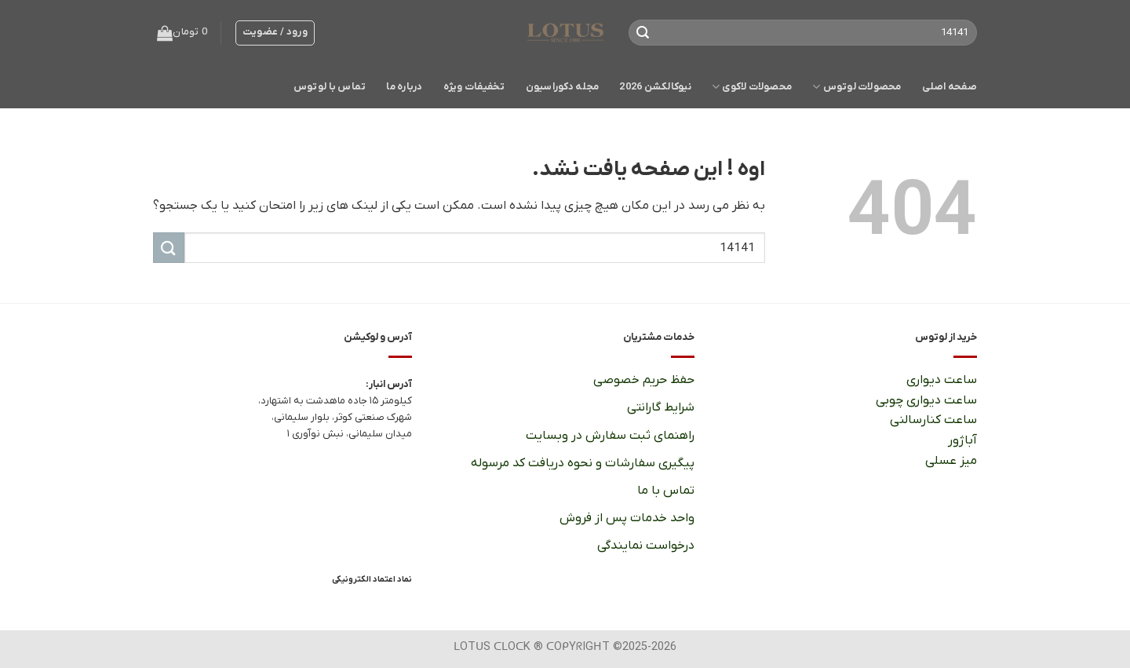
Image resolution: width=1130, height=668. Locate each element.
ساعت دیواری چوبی (926, 400)
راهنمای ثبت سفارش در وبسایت (610, 436)
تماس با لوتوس (329, 86)
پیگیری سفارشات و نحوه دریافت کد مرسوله (582, 463)
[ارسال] (643, 33)
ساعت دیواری (941, 380)
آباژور (962, 440)
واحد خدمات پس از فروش (627, 518)
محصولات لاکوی (752, 86)
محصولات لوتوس (857, 86)
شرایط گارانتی (660, 407)
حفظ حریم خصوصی (643, 380)
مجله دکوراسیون (563, 86)
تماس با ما (665, 490)
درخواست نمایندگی (645, 545)
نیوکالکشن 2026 (655, 86)
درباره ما (404, 86)
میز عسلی (950, 461)
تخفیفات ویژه (474, 86)
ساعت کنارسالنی (933, 420)
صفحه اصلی (949, 86)
